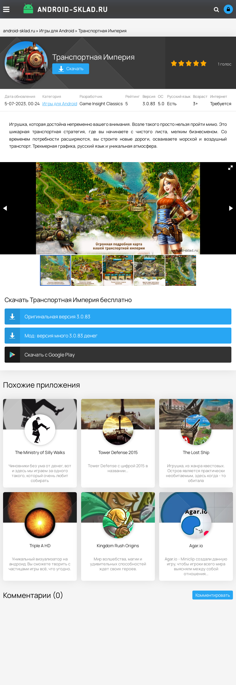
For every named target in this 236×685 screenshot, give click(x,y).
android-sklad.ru (19, 31)
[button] (230, 168)
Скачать (71, 69)
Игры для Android (56, 31)
